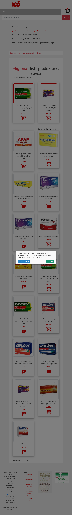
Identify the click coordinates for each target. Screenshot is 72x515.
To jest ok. (50, 261)
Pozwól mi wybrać (23, 261)
